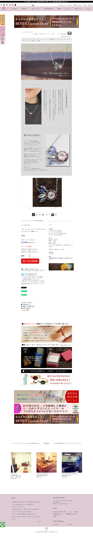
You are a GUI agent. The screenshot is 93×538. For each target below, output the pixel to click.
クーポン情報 (35, 33)
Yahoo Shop (70, 524)
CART (85, 5)
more (40, 521)
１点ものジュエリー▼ (35, 8)
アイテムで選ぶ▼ (13, 8)
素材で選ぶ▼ (24, 8)
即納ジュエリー (78, 8)
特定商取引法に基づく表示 (71, 514)
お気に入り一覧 (42, 33)
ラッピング (69, 511)
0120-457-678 (61, 5)
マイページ (48, 33)
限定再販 (59, 8)
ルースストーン (68, 8)
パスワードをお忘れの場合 (61, 33)
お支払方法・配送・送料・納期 (59, 511)
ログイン (53, 33)
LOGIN (90, 5)
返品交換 (75, 511)
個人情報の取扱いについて (58, 514)
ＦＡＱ (60, 516)
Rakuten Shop (56, 524)
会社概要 (55, 516)
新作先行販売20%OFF (48, 8)
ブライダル (88, 8)
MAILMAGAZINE (77, 5)
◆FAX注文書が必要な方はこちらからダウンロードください (33, 283)
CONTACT (69, 5)
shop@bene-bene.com (63, 503)
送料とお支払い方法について (66, 36)
